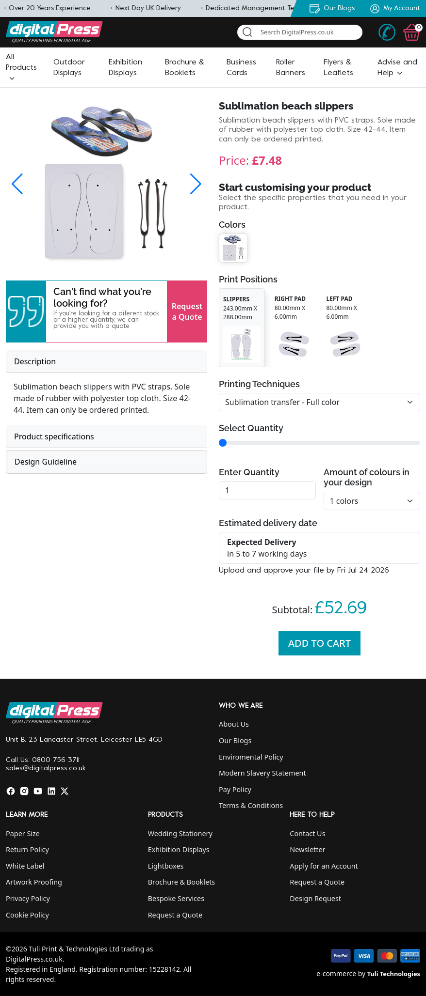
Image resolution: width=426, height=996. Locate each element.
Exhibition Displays (179, 849)
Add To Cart (319, 643)
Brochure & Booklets (181, 882)
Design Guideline (46, 461)
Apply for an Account (324, 866)
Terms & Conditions (251, 805)
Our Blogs (235, 740)
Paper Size (23, 833)
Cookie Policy (27, 914)
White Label (25, 866)
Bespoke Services (176, 898)
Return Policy (27, 849)
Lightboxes (166, 866)
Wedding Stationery (180, 833)
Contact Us (307, 833)
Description (35, 361)
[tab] (106, 361)
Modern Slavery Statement (262, 773)
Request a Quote (187, 311)
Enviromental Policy (251, 757)
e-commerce (336, 973)
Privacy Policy (28, 898)
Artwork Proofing (34, 882)
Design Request (315, 898)
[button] (21, 67)
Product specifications (54, 436)
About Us (234, 724)
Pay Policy (235, 789)
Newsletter (307, 849)
